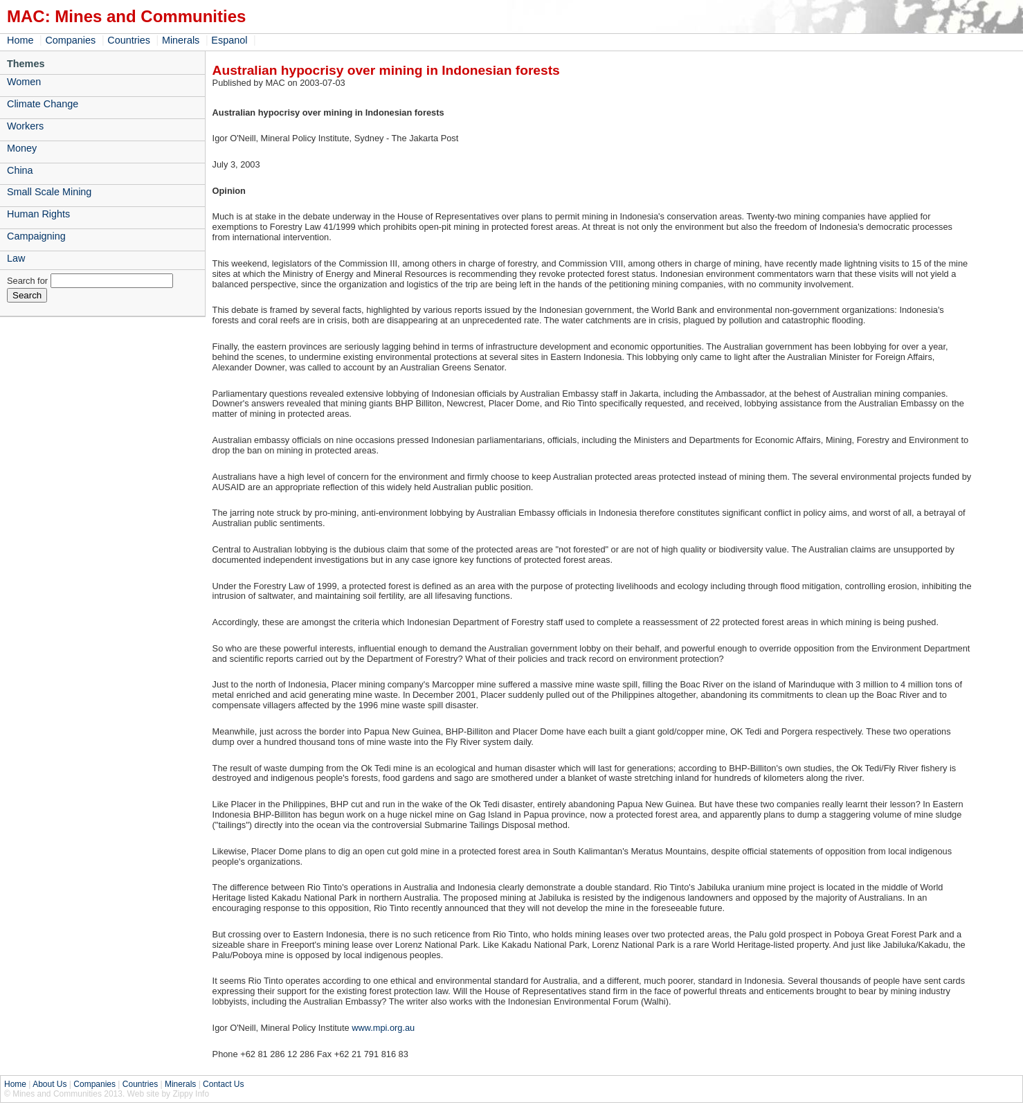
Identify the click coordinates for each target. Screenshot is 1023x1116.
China (20, 170)
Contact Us (223, 1084)
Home (20, 40)
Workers (25, 126)
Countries (128, 40)
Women (24, 81)
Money (22, 148)
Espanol (229, 40)
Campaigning (36, 236)
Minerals (180, 40)
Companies (70, 40)
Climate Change (42, 103)
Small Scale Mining (49, 191)
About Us (49, 1084)
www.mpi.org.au (382, 1028)
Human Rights (38, 213)
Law (16, 258)
